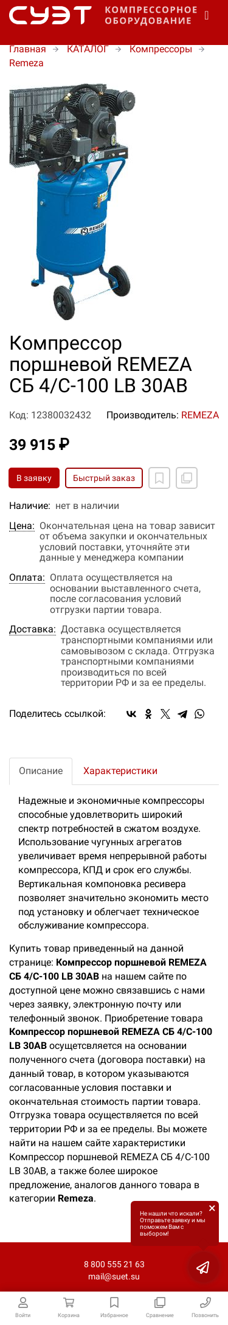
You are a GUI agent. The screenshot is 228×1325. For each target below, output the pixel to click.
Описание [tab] (41, 771)
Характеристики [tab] (120, 771)
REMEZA (200, 415)
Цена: (22, 526)
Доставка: (32, 629)
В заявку (34, 478)
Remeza (26, 63)
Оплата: (27, 577)
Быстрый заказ (104, 478)
